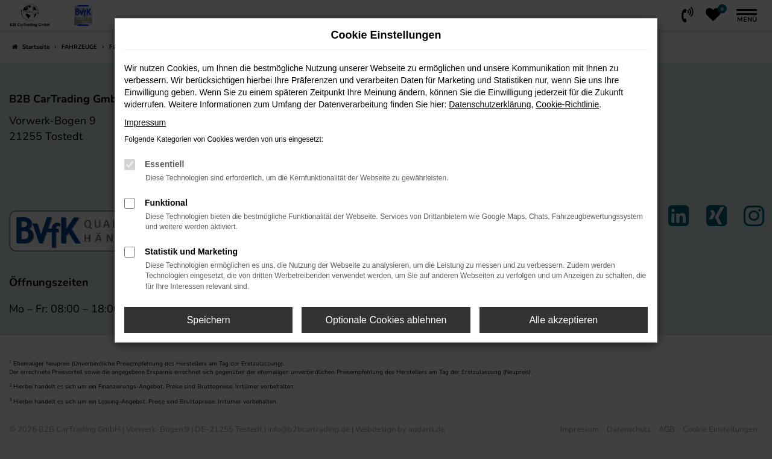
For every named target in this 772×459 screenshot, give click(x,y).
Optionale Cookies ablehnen (385, 320)
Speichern (208, 320)
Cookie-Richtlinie (567, 104)
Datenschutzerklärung (490, 104)
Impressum (145, 122)
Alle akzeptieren (563, 320)
